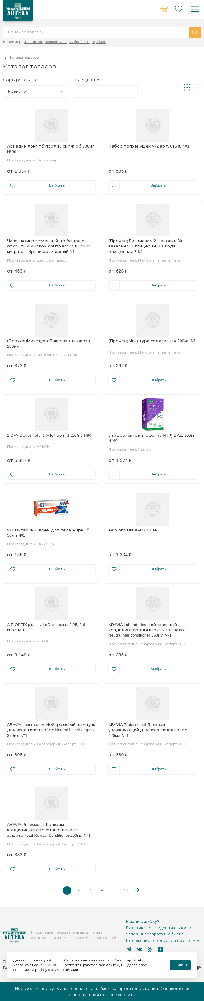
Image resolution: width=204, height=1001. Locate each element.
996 (125, 890)
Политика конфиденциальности (158, 928)
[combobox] (35, 91)
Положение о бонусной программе (163, 940)
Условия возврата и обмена (155, 934)
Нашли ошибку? (142, 921)
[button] (195, 32)
